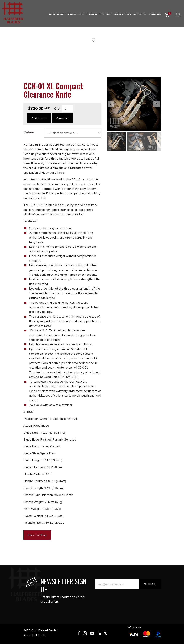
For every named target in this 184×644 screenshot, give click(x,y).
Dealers (118, 14)
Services (71, 14)
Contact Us (139, 14)
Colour (28, 132)
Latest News (96, 14)
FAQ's (128, 14)
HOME (52, 14)
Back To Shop (37, 535)
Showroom (155, 14)
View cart (62, 118)
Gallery (82, 14)
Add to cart (39, 118)
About (61, 14)
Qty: (57, 108)
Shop (109, 14)
